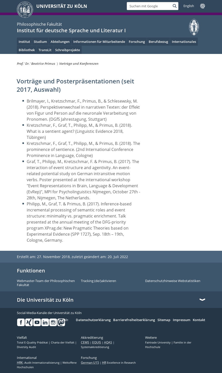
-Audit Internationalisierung (38, 362)
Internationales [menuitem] (184, 41)
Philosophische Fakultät (39, 24)
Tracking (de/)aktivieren (98, 281)
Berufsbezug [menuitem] (158, 41)
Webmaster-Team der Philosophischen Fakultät (46, 283)
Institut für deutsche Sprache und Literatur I (71, 30)
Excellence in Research (119, 362)
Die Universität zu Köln (45, 300)
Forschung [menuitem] (137, 41)
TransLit (45, 50)
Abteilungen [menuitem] (60, 41)
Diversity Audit (26, 347)
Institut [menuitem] (24, 41)
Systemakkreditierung (95, 347)
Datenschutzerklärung (93, 320)
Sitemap (163, 320)
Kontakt (199, 320)
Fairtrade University (158, 342)
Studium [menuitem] (40, 41)
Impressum (181, 320)
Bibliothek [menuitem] (27, 50)
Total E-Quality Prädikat (33, 342)
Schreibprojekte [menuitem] (67, 50)
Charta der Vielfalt (63, 342)
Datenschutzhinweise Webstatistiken (172, 281)
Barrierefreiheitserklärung (134, 320)
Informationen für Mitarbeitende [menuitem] (99, 41)
